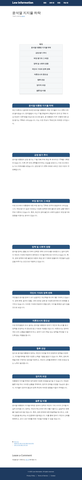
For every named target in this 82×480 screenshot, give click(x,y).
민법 (58, 3)
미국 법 (52, 3)
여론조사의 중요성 (41, 74)
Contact (53, 475)
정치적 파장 (41, 85)
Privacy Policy (31, 475)
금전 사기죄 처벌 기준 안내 (21, 445)
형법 (44, 3)
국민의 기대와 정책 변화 (41, 69)
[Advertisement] (42, 28)
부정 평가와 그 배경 (41, 58)
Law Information (22, 3)
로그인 (28, 460)
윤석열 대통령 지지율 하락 (41, 47)
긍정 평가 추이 (41, 53)
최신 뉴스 (16, 441)
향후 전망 (41, 80)
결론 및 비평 (41, 90)
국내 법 (65, 3)
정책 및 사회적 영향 (41, 64)
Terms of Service (43, 475)
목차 (41, 44)
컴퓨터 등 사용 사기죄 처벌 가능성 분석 (24, 443)
